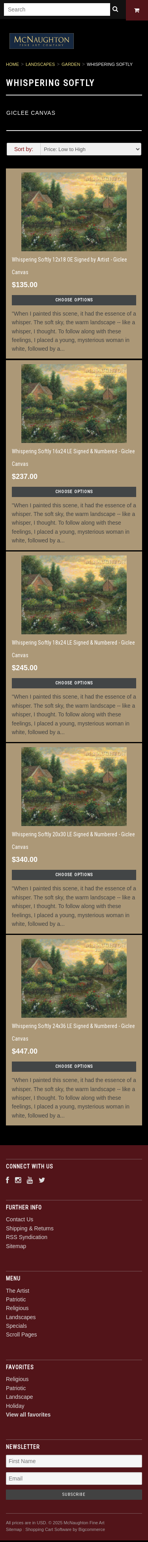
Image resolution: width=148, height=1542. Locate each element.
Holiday (15, 1407)
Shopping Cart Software (48, 1530)
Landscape (19, 1398)
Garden (71, 66)
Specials (16, 1327)
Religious (17, 1309)
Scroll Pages (21, 1336)
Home (12, 66)
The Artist (17, 1292)
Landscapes (40, 66)
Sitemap (16, 1247)
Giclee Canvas (31, 114)
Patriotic (16, 1300)
